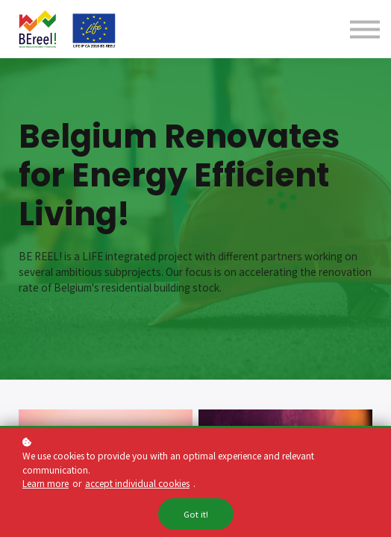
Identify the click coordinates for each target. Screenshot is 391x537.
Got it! (196, 515)
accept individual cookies (137, 484)
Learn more (45, 484)
